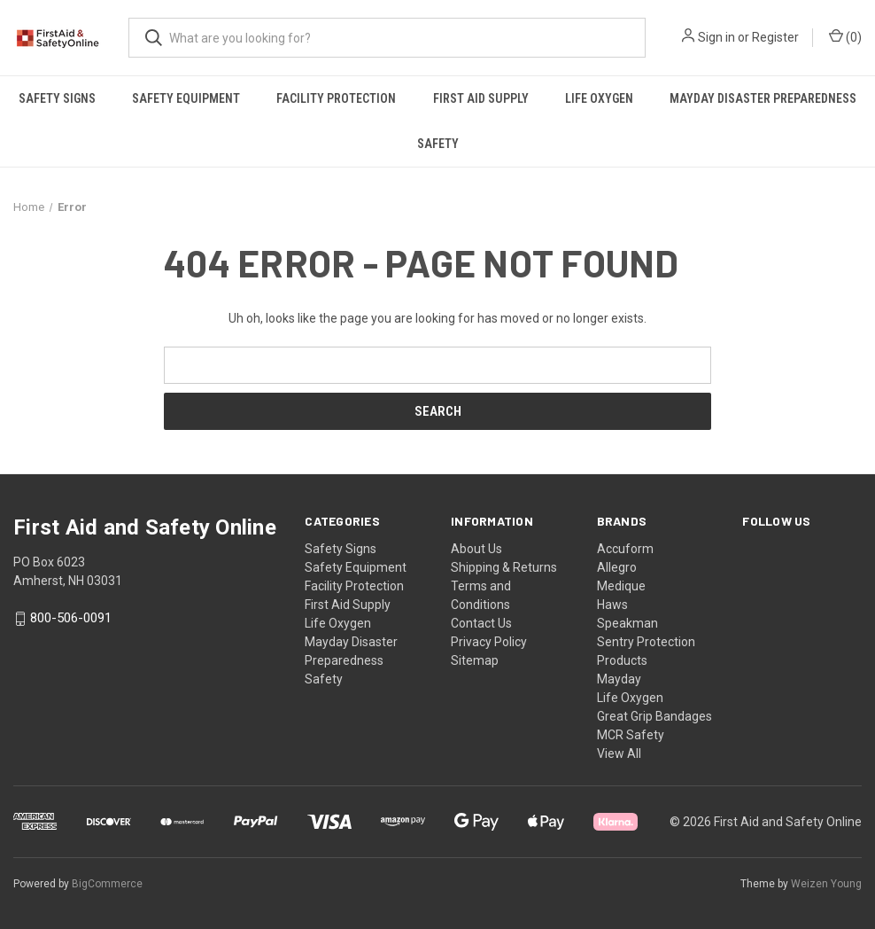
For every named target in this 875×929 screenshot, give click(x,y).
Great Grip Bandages (654, 716)
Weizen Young (826, 884)
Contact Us (481, 623)
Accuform (625, 549)
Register (775, 37)
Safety (438, 144)
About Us (476, 549)
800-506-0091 (71, 619)
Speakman (627, 623)
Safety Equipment (186, 98)
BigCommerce (107, 884)
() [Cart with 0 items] (845, 36)
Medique (621, 586)
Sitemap (475, 660)
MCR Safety (630, 735)
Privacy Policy (489, 642)
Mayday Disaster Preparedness (763, 98)
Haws (612, 604)
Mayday (619, 679)
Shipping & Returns (504, 567)
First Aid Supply (481, 98)
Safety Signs (57, 98)
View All (619, 753)
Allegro (617, 567)
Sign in (716, 37)
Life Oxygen (599, 98)
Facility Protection (336, 98)
